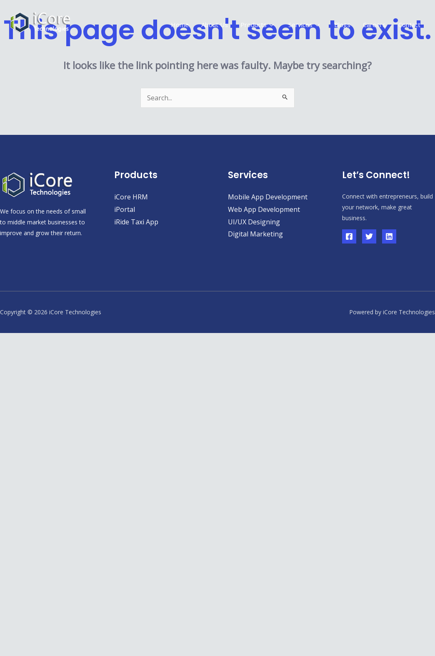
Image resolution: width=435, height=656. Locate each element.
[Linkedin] (389, 236)
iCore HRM (131, 196)
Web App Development (264, 209)
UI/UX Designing (254, 221)
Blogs (342, 24)
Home (180, 24)
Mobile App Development (268, 196)
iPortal (124, 209)
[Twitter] (369, 236)
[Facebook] (349, 236)
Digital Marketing (255, 234)
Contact (409, 24)
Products (258, 24)
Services (305, 24)
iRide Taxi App (136, 221)
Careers (374, 24)
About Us (214, 24)
